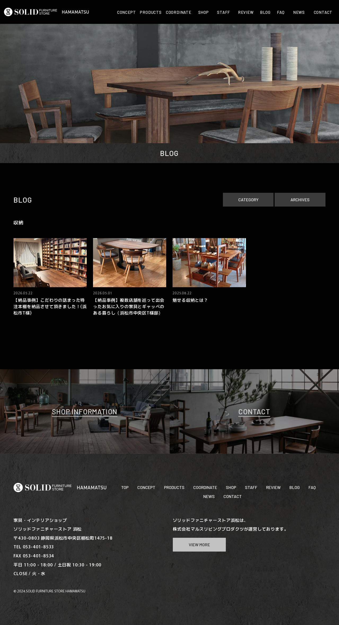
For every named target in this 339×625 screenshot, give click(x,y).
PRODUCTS (174, 487)
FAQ (312, 487)
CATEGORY (248, 199)
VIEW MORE (199, 544)
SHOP (231, 487)
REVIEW (273, 487)
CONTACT (232, 496)
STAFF (251, 487)
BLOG (294, 487)
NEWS (209, 496)
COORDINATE (205, 487)
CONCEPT (146, 487)
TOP (125, 487)
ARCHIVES (300, 199)
